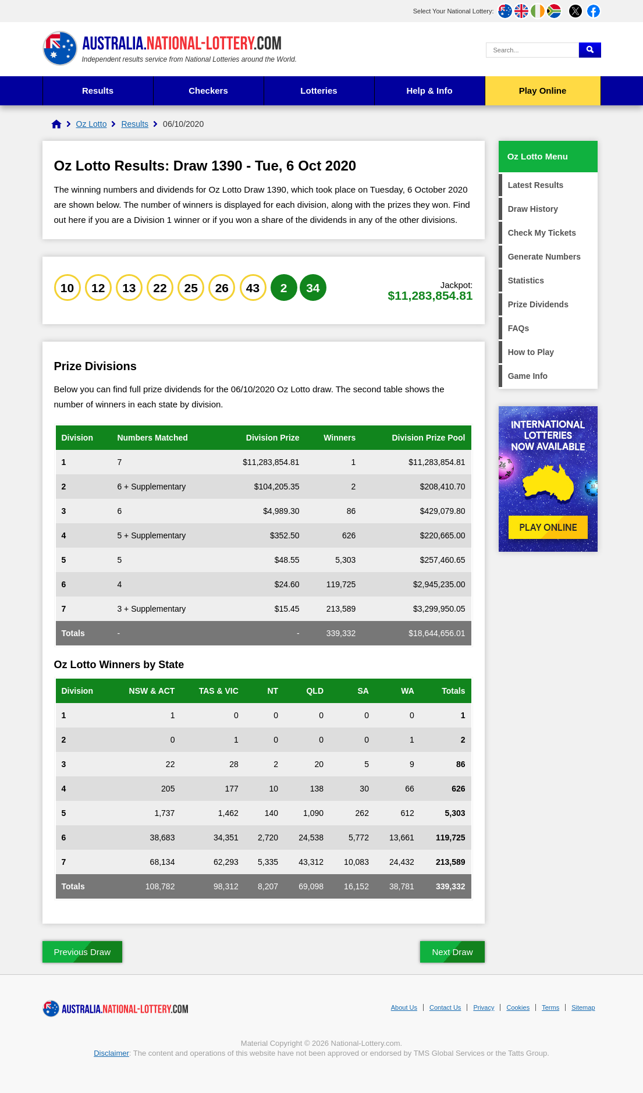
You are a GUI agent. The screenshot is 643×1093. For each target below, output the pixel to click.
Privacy (483, 1007)
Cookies (518, 1007)
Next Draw (452, 952)
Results (97, 90)
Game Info (528, 376)
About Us (404, 1007)
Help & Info (429, 90)
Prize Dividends (538, 304)
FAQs (519, 328)
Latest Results (536, 185)
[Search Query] (532, 50)
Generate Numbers (544, 256)
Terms (550, 1007)
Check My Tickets (542, 232)
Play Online (543, 90)
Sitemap (583, 1007)
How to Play (531, 352)
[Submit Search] (590, 50)
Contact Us (445, 1007)
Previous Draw (82, 952)
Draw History (533, 209)
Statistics (526, 280)
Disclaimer (111, 1053)
